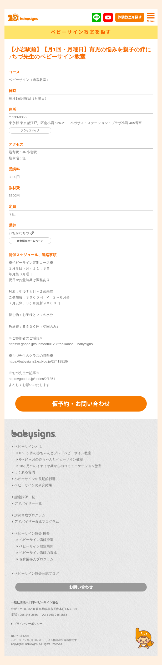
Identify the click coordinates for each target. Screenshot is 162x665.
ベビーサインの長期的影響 (34, 479)
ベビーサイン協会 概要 (32, 533)
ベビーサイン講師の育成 (38, 553)
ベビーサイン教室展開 (36, 546)
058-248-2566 (29, 614)
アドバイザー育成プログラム (36, 522)
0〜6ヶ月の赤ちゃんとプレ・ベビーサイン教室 (55, 453)
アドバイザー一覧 (28, 503)
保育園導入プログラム (36, 559)
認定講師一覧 (24, 497)
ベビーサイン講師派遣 (36, 540)
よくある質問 (24, 472)
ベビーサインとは (28, 446)
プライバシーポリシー (28, 623)
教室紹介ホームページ (30, 241)
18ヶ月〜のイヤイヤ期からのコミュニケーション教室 (60, 466)
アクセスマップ (30, 130)
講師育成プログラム (29, 515)
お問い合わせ (81, 587)
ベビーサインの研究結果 (33, 485)
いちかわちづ (19, 233)
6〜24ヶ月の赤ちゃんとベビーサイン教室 (51, 459)
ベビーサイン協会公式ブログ (36, 573)
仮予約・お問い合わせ (81, 403)
